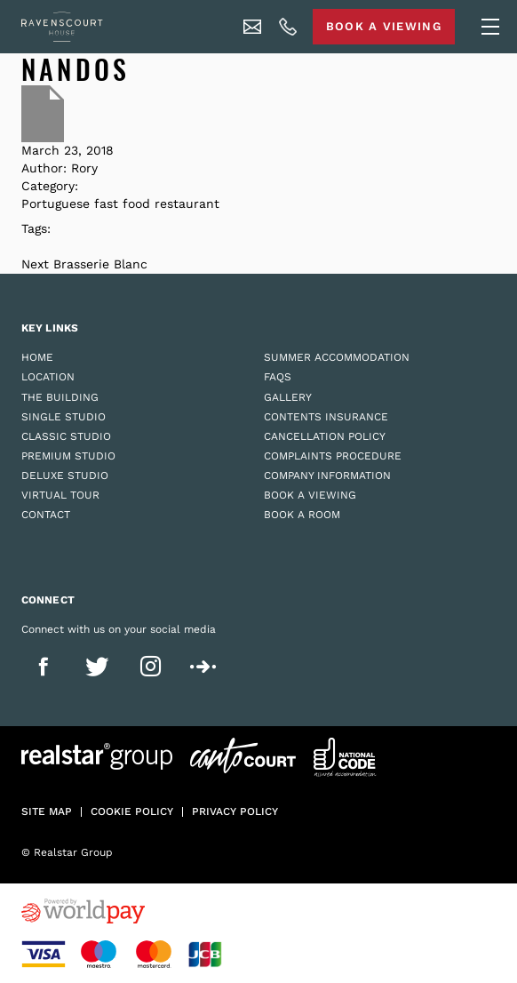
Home (37, 357)
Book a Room (302, 514)
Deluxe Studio (64, 475)
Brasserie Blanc (100, 264)
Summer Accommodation (337, 357)
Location (48, 377)
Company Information (327, 475)
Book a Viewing (310, 495)
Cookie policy (132, 811)
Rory (84, 168)
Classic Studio (66, 436)
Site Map (46, 811)
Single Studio (63, 417)
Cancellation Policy (325, 436)
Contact (45, 514)
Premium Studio (68, 456)
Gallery (288, 397)
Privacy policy (235, 811)
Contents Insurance (326, 417)
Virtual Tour (60, 495)
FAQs (277, 377)
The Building (60, 397)
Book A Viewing (383, 26)
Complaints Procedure (333, 456)
